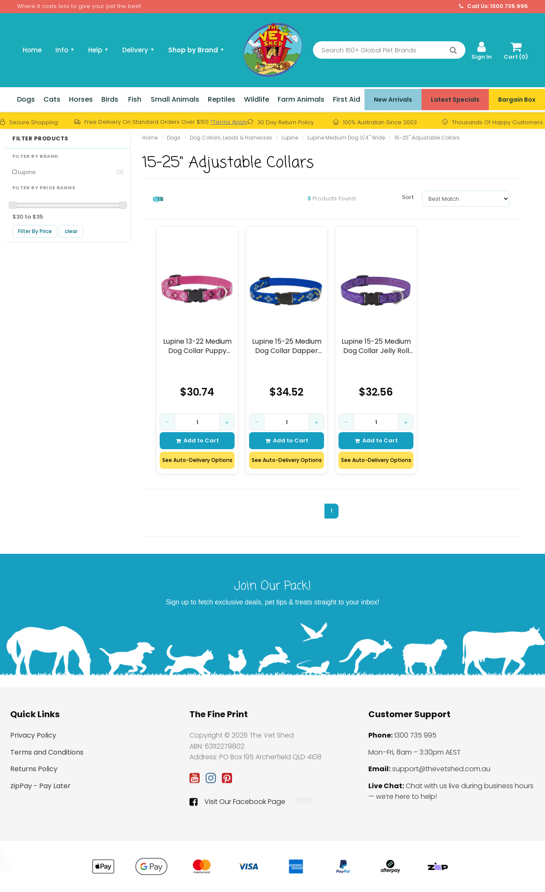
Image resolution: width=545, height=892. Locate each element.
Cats (51, 99)
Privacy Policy (33, 735)
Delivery (138, 50)
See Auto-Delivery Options (197, 460)
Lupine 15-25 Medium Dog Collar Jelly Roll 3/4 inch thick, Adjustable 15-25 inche (376, 346)
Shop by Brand (196, 50)
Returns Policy (33, 769)
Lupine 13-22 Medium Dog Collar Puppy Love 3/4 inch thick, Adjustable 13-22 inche (197, 346)
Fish (134, 99)
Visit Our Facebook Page (237, 802)
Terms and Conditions (46, 752)
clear (71, 231)
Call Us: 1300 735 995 (493, 6)
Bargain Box (517, 99)
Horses (81, 99)
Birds (109, 99)
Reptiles (221, 99)
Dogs (26, 99)
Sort (408, 197)
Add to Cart (197, 440)
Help (98, 50)
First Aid (346, 99)
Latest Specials (455, 99)
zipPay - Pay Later (40, 786)
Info (65, 50)
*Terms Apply (228, 122)
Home (32, 50)
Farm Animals (301, 99)
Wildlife (256, 99)
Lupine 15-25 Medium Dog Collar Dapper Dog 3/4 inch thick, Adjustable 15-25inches (286, 346)
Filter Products (40, 138)
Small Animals (175, 99)
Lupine (70, 172)
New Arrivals (393, 99)
